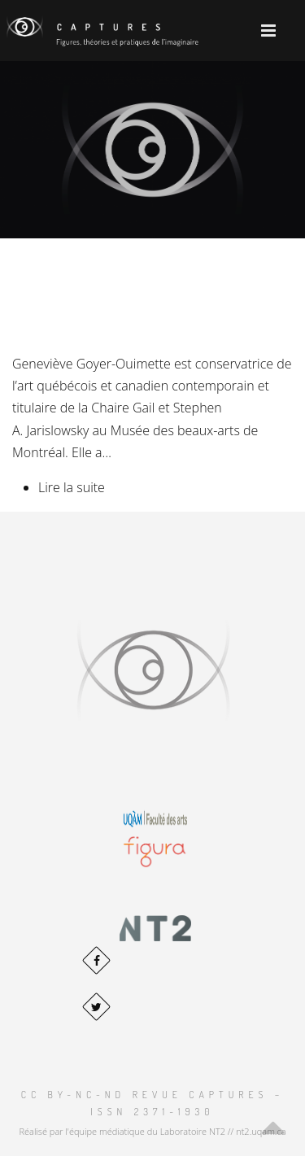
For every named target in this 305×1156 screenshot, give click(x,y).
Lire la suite (71, 487)
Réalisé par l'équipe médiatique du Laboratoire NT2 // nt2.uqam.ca (152, 1131)
